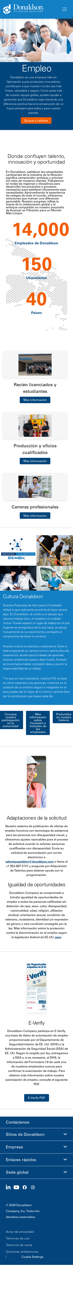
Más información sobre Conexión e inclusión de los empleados (37, 723)
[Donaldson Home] (31, 9)
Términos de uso (17, 1238)
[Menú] (64, 9)
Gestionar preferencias (22, 1251)
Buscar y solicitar (36, 120)
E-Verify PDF (36, 1098)
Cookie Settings (32, 1256)
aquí (58, 937)
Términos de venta (19, 1245)
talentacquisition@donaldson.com (30, 861)
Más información (35, 400)
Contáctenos (17, 1122)
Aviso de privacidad (20, 1231)
